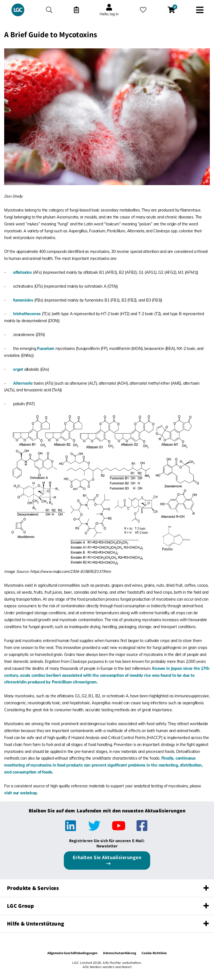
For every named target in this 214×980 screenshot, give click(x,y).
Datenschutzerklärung (119, 953)
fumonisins (23, 300)
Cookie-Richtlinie (154, 953)
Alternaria (23, 383)
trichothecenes (27, 313)
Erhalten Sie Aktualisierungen (107, 857)
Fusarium (45, 348)
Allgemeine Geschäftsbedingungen (72, 953)
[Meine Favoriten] (143, 10)
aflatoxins (22, 272)
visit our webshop (20, 792)
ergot (18, 369)
